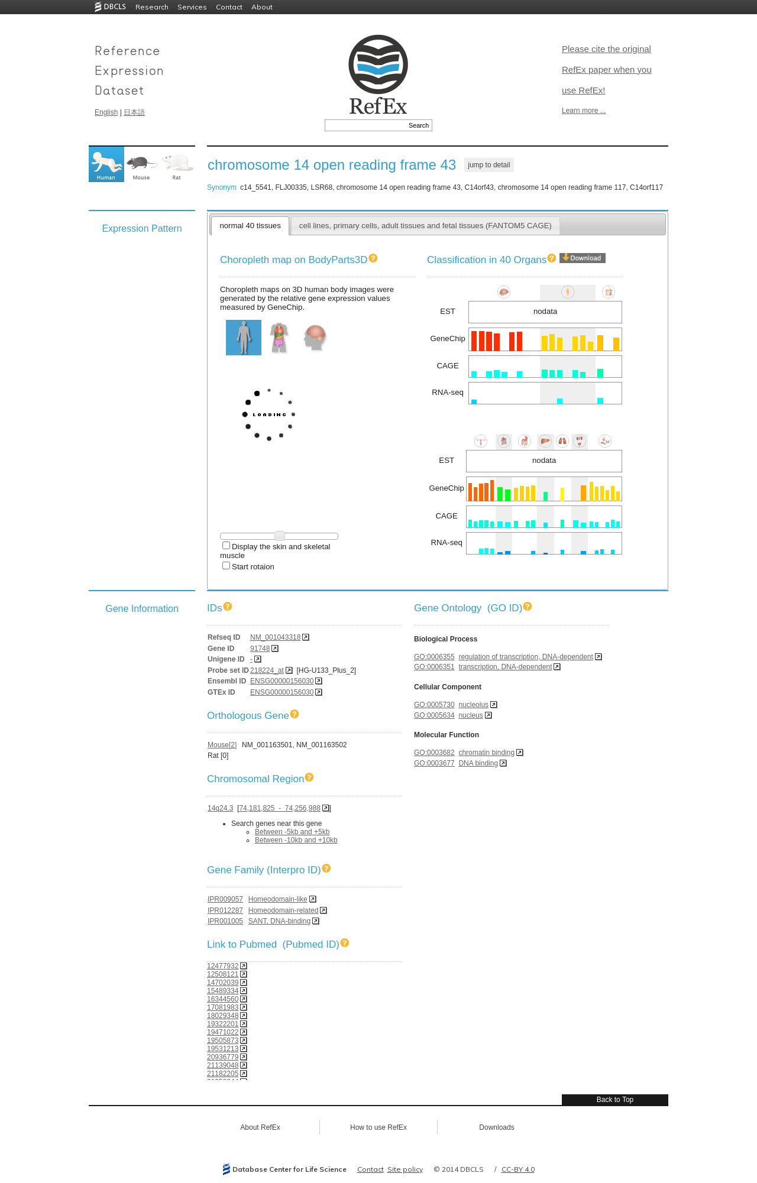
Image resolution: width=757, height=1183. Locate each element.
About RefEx (260, 1127)
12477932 (222, 966)
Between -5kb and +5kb (292, 832)
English (106, 112)
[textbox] (365, 125)
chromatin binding (486, 752)
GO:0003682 (434, 752)
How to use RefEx (378, 1127)
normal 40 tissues (249, 225)
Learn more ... (584, 110)
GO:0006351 (434, 667)
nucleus (470, 715)
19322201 (222, 1024)
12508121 (222, 974)
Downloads (496, 1127)
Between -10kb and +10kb (296, 840)
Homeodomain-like (278, 899)
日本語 (134, 112)
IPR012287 (225, 910)
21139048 (222, 1065)
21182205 (222, 1073)
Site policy (405, 1169)
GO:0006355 (434, 657)
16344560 (222, 999)
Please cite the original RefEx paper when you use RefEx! (607, 69)
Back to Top (615, 1100)
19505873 (222, 1040)
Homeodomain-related (283, 910)
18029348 (222, 1016)
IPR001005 (225, 921)
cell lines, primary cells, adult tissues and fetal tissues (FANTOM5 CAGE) (425, 225)
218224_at (267, 670)
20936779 (222, 1057)
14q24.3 (220, 808)
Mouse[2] (222, 745)
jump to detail (489, 165)
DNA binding (478, 763)
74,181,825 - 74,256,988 (279, 808)
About (262, 6)
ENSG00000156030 (281, 681)
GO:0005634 (434, 715)
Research (152, 6)
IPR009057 (225, 899)
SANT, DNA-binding (279, 921)
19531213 (222, 1049)
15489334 (222, 991)
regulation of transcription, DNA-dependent (525, 657)
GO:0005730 (434, 705)
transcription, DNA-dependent (505, 667)
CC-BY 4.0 (518, 1169)
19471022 (222, 1032)
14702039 (222, 982)
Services (192, 6)
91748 (260, 648)
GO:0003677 (434, 763)
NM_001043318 (275, 637)
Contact (229, 6)
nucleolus (473, 705)
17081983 (222, 1007)
